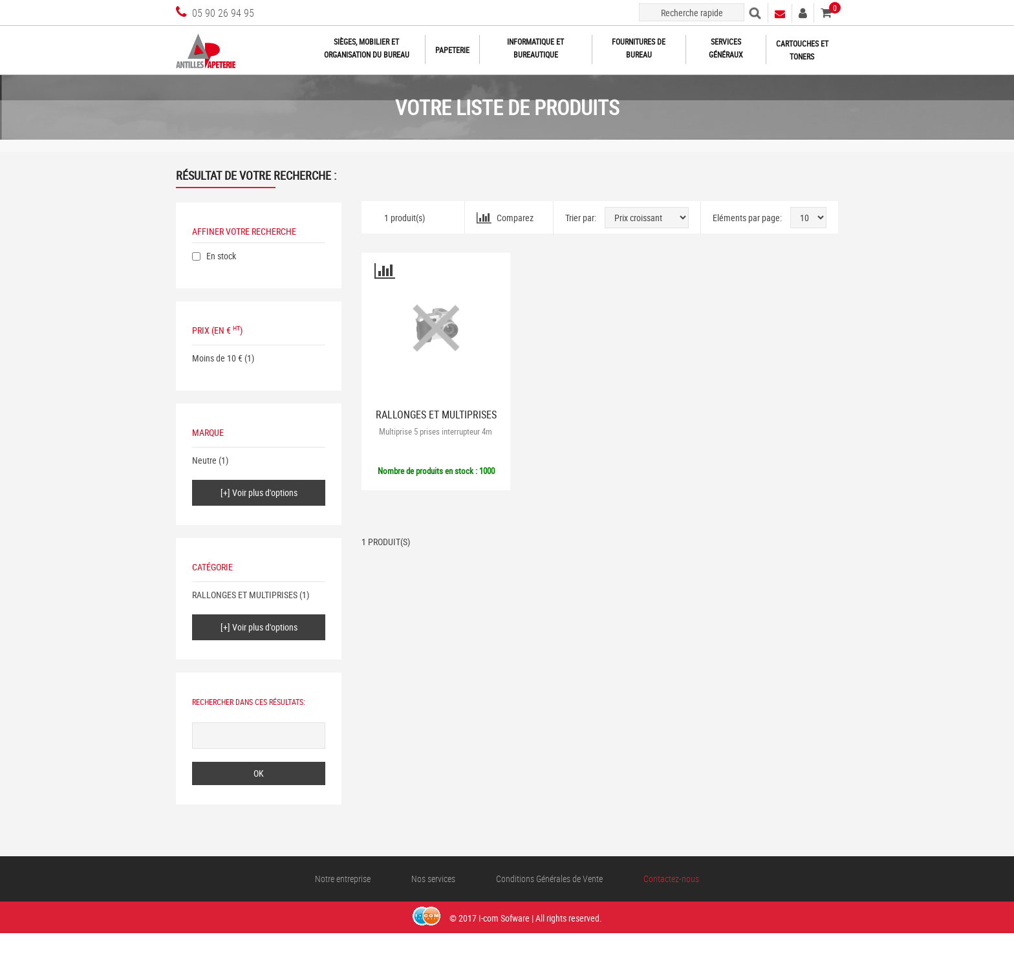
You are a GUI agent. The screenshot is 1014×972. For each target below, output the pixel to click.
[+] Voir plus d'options (259, 492)
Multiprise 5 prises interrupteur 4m (435, 431)
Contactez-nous (671, 878)
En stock (221, 256)
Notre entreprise (343, 878)
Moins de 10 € (217, 358)
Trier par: (580, 217)
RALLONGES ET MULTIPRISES (244, 595)
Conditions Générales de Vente (549, 878)
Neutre (204, 460)
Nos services (433, 878)
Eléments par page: (747, 217)
